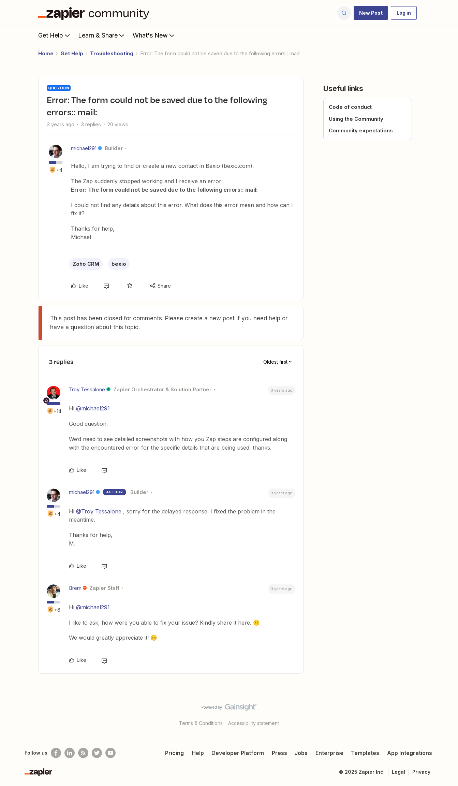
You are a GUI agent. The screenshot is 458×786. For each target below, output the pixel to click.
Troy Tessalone (87, 389)
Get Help (54, 35)
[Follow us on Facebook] (56, 753)
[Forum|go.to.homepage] (95, 13)
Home (46, 53)
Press (279, 752)
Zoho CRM (86, 264)
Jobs (301, 752)
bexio (119, 264)
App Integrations (409, 752)
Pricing (174, 752)
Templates (365, 752)
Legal (398, 772)
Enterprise (329, 752)
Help (198, 752)
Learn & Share (102, 35)
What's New (154, 35)
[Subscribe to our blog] (83, 753)
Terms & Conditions (201, 723)
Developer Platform (237, 752)
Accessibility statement (253, 723)
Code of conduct (350, 107)
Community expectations (361, 130)
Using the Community (356, 119)
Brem (75, 588)
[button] (371, 13)
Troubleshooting (111, 53)
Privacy (421, 772)
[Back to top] (444, 713)
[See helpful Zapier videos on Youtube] (110, 753)
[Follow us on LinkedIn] (69, 753)
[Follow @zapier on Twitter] (97, 753)
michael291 (84, 148)
